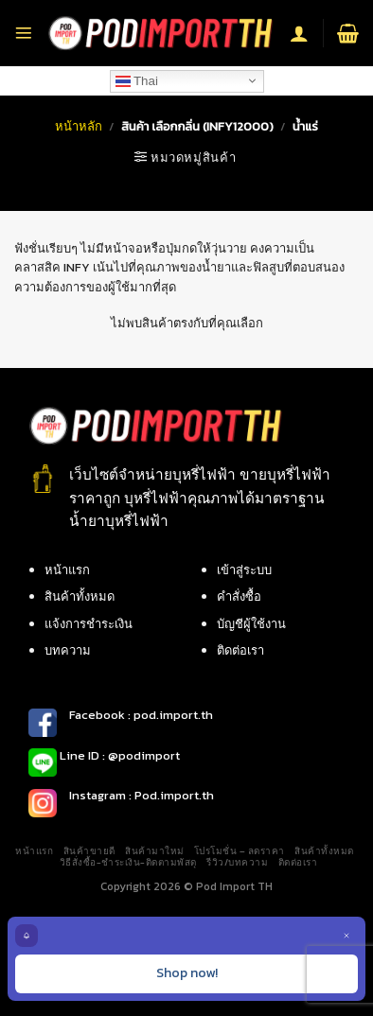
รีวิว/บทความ (237, 862)
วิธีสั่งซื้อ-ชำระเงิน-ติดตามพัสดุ (128, 862)
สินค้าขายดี (89, 851)
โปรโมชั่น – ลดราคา (239, 851)
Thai (136, 80)
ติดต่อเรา (240, 650)
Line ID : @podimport (118, 755)
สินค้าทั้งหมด (79, 596)
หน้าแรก (67, 570)
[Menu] (23, 33)
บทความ (67, 650)
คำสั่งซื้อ (239, 596)
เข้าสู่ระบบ (244, 570)
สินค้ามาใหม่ (154, 851)
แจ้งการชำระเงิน (88, 624)
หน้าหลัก (78, 126)
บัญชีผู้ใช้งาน (251, 624)
